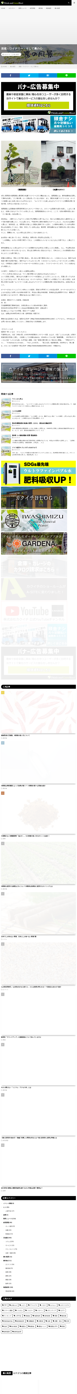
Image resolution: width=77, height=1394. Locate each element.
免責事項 (6, 1328)
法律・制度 (9, 1032)
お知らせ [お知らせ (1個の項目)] (14, 1085)
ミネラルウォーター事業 (11, 1351)
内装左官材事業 (8, 1366)
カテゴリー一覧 (8, 1320)
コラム (5, 718)
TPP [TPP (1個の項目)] (5, 1085)
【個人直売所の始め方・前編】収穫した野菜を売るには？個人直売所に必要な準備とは (29, 917)
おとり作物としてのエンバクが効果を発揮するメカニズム (30, 1293)
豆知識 (5, 1017)
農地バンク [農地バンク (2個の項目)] (42, 1106)
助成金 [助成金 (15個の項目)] (28, 1095)
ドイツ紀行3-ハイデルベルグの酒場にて (54, 1215)
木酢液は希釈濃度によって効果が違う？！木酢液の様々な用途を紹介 (23, 565)
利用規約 (6, 1324)
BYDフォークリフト (9, 1374)
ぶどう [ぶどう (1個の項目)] (23, 1085)
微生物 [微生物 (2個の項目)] (64, 1095)
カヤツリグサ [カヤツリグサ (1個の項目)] (64, 1085)
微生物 (8, 1048)
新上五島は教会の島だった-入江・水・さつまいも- (19, 1184)
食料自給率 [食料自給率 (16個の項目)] (17, 1111)
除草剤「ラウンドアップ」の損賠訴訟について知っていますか (21, 817)
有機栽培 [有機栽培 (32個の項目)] (31, 1101)
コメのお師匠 (16, 392)
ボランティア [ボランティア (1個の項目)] (51, 1090)
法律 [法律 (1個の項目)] (48, 1101)
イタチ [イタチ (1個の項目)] (43, 1085)
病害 (7, 1051)
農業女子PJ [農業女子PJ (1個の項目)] (53, 1106)
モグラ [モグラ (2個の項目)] (62, 1090)
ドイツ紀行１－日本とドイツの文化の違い (55, 1246)
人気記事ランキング (9, 1317)
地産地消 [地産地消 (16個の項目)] (37, 1095)
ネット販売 (9, 1006)
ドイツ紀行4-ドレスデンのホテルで (24, 429)
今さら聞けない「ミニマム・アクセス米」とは (16, 867)
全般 (7, 1010)
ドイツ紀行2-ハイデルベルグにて (14, 1246)
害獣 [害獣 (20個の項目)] (56, 1095)
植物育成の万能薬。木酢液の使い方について (15, 515)
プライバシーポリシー (10, 1332)
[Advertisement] (38, 27)
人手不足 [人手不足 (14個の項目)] (18, 1095)
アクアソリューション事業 (11, 1370)
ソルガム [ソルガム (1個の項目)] (20, 1090)
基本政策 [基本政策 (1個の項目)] (47, 1095)
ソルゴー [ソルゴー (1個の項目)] (30, 1090)
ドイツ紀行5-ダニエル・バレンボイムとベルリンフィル (57, 1184)
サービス (8, 1025)
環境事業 (6, 1363)
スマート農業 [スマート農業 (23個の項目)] (8, 1090)
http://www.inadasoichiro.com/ (42, 319)
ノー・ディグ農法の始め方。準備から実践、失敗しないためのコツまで (35, 1269)
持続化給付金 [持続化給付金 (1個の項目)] (8, 1101)
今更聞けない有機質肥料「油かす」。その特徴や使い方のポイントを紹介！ (25, 615)
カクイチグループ (9, 1344)
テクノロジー (10, 1029)
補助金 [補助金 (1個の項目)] (32, 1106)
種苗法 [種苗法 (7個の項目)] (23, 1106)
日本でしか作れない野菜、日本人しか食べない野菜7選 (18, 716)
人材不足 (8, 990)
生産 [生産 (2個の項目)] (5, 1106)
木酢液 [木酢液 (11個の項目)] (41, 1101)
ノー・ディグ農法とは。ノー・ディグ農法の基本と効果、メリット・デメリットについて (40, 1281)
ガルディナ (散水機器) (10, 1359)
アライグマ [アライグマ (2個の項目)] (33, 1085)
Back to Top (38, 1256)
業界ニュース (23, 8)
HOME (3, 8)
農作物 (41, 8)
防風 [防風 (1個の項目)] (63, 1106)
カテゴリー (12, 8)
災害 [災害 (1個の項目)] (67, 1101)
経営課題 (32, 8)
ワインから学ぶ (17, 380)
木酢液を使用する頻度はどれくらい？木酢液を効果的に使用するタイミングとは (27, 666)
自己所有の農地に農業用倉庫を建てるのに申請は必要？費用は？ (22, 967)
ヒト (4, 987)
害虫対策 (8, 1071)
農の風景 (57, 8)
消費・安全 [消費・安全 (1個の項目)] (58, 1101)
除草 (7, 1063)
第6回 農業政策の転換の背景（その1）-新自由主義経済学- (32, 405)
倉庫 (4, 970)
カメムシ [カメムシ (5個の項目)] (53, 1085)
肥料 (4, 618)
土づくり (5, 769)
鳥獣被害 (48, 8)
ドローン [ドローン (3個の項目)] (40, 1090)
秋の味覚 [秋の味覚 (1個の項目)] (14, 1106)
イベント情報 (7, 983)
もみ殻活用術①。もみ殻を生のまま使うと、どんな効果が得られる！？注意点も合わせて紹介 (31, 766)
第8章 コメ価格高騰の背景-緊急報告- (25, 417)
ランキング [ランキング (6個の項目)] (7, 1095)
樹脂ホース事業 (8, 1347)
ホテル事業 (6, 1355)
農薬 (4, 819)
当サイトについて (9, 1313)
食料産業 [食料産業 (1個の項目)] (7, 1111)
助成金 (8, 1013)
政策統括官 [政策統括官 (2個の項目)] (20, 1101)
